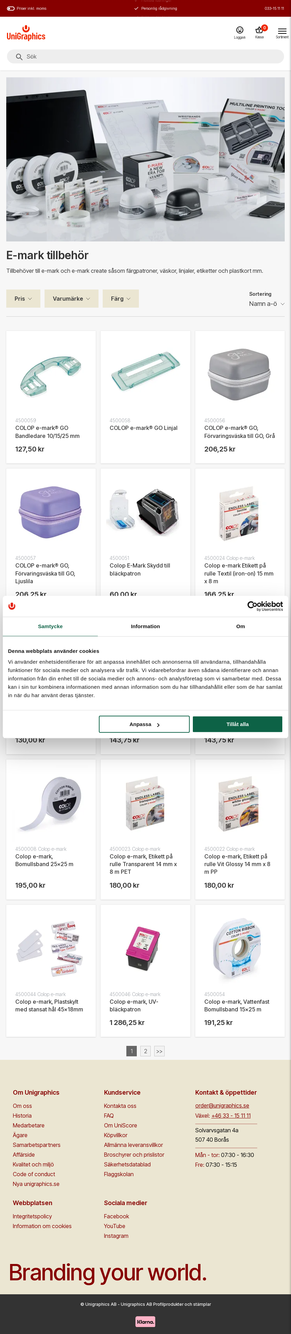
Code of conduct (34, 1174)
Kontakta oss (120, 1105)
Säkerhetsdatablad (127, 1164)
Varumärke (68, 298)
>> (159, 1051)
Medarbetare (29, 1125)
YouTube (114, 1226)
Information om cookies (42, 1226)
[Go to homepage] (26, 33)
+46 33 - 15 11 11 (231, 1115)
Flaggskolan (119, 1174)
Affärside (24, 1154)
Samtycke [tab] (50, 626)
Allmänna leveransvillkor (133, 1144)
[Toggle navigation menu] (282, 32)
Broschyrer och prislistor (134, 1154)
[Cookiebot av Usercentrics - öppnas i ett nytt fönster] (252, 606)
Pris (20, 298)
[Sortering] (267, 304)
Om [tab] (240, 626)
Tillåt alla (238, 724)
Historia (22, 1115)
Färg (117, 298)
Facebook (116, 1216)
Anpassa (144, 724)
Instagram (116, 1235)
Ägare (20, 1135)
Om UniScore (120, 1125)
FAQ (109, 1115)
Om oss (22, 1105)
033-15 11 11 (274, 8)
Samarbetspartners (37, 1144)
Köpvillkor (115, 1135)
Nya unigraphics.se (36, 1183)
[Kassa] (259, 33)
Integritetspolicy (32, 1216)
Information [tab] (145, 626)
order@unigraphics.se (222, 1105)
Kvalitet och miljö (33, 1164)
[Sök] (19, 57)
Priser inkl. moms (26, 8)
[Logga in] (239, 33)
